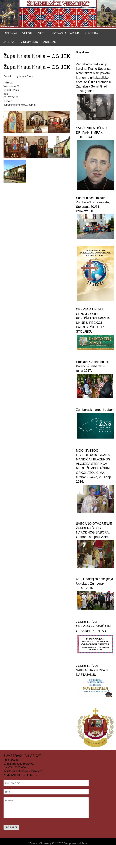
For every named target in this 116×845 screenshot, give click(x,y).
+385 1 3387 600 (16, 767)
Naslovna (10, 33)
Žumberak (92, 33)
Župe (40, 33)
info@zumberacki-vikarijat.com (25, 770)
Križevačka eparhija (65, 33)
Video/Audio (29, 41)
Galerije (9, 41)
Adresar (49, 41)
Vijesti (27, 33)
